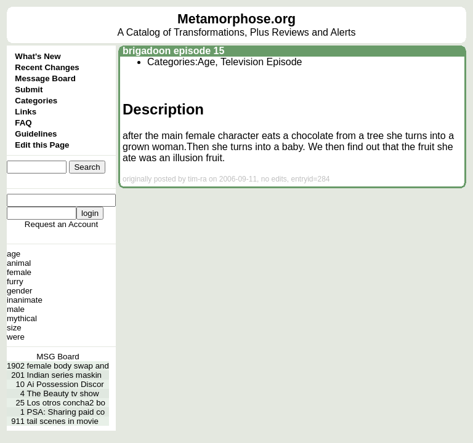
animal (19, 263)
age (13, 253)
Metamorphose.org (236, 19)
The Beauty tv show (63, 393)
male (16, 309)
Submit (28, 89)
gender (20, 290)
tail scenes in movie (63, 421)
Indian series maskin (64, 375)
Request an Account (61, 224)
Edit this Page (42, 145)
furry (15, 281)
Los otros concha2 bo (66, 402)
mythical (22, 318)
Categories (36, 100)
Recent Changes (47, 67)
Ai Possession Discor (65, 384)
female (19, 272)
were (16, 336)
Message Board (45, 78)
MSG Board (57, 356)
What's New (37, 56)
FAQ (23, 122)
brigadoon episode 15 (173, 51)
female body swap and (68, 365)
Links (25, 111)
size (14, 327)
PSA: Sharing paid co (66, 412)
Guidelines (36, 133)
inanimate (24, 300)
